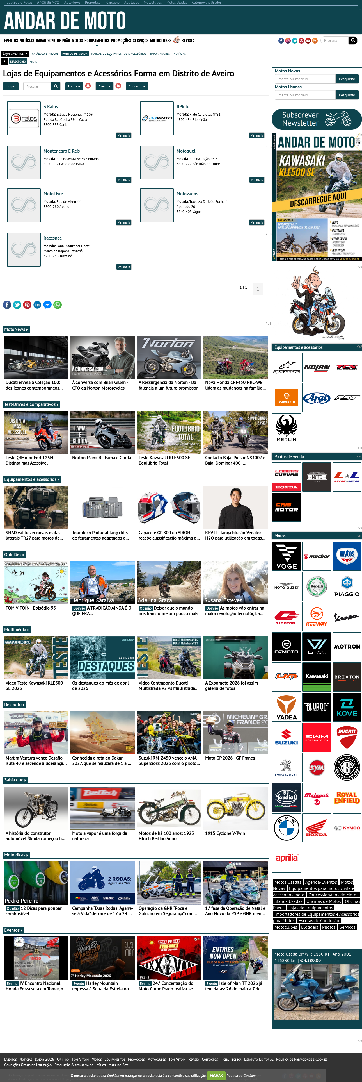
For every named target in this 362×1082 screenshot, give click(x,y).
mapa (33, 61)
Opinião (63, 40)
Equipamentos (96, 40)
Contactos (210, 1059)
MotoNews (16, 329)
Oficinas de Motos (323, 901)
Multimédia (16, 629)
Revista (188, 40)
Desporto (14, 704)
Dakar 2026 (45, 40)
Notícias (27, 40)
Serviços (140, 40)
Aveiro (104, 86)
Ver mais (124, 135)
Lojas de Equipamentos (310, 907)
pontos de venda (74, 53)
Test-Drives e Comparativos (31, 404)
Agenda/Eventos (321, 882)
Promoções (121, 40)
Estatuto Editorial (258, 1059)
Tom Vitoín (80, 1059)
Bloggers (309, 927)
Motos (77, 40)
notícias (180, 53)
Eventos (11, 40)
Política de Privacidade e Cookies (301, 1059)
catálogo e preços (45, 53)
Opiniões (14, 554)
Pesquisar (347, 78)
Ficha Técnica (231, 1059)
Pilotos (329, 927)
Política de (240, 1075)
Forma (74, 86)
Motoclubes (160, 40)
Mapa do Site (118, 1064)
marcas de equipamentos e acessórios (118, 53)
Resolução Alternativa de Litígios (80, 1064)
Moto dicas (16, 855)
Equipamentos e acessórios (32, 479)
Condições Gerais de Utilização (28, 1064)
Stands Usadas (288, 901)
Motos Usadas (287, 882)
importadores (160, 53)
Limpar (11, 86)
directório (18, 61)
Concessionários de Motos (333, 894)
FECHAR (216, 1075)
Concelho (137, 86)
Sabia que (15, 780)
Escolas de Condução (319, 920)
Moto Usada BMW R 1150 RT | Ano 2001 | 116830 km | (316, 985)
